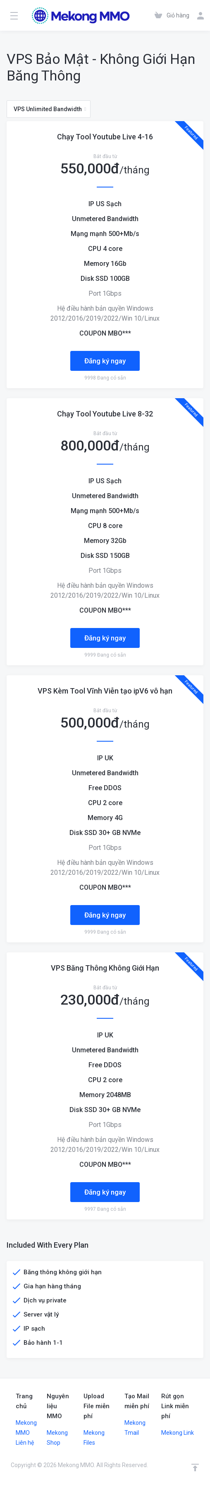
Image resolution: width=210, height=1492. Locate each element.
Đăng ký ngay (105, 361)
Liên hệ (25, 1442)
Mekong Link (177, 1432)
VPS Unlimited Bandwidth (50, 109)
